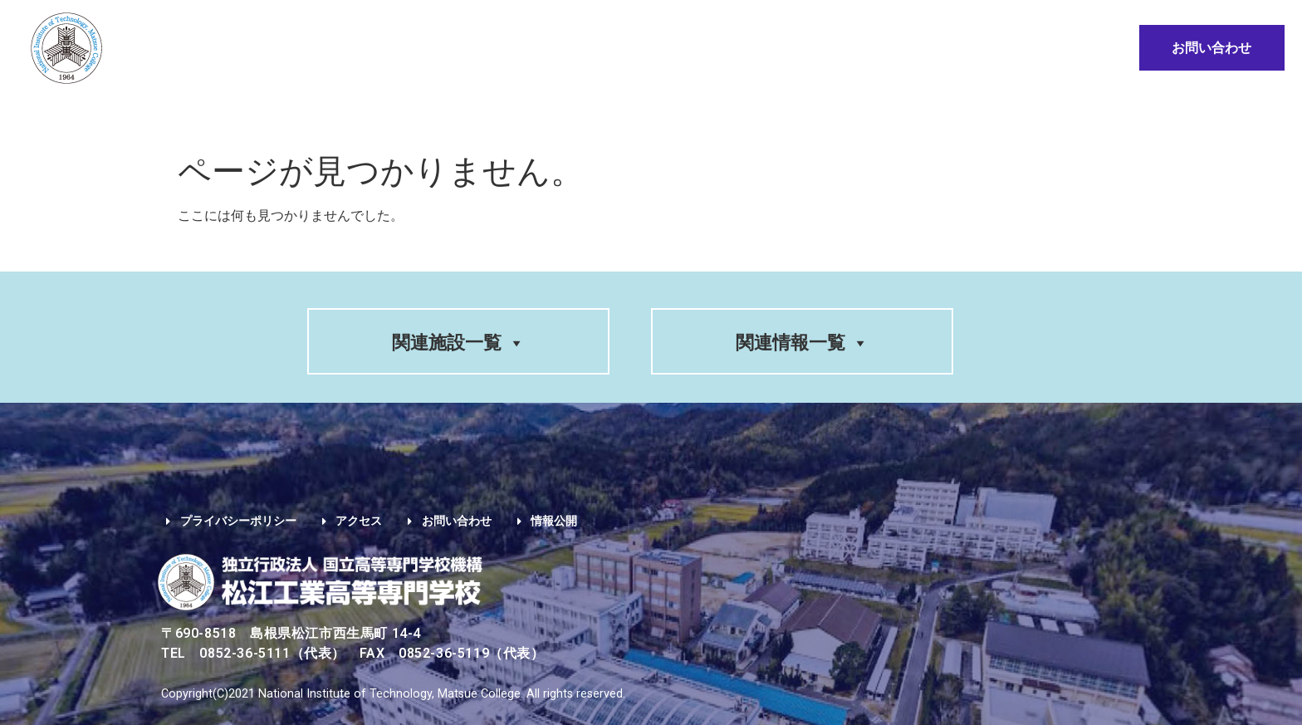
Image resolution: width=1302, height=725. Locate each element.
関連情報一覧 (802, 342)
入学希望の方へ (538, 114)
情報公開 (1048, 114)
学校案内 (247, 114)
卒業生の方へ (794, 114)
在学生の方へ (670, 114)
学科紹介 (334, 114)
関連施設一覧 (458, 342)
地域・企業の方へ (933, 114)
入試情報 (420, 114)
